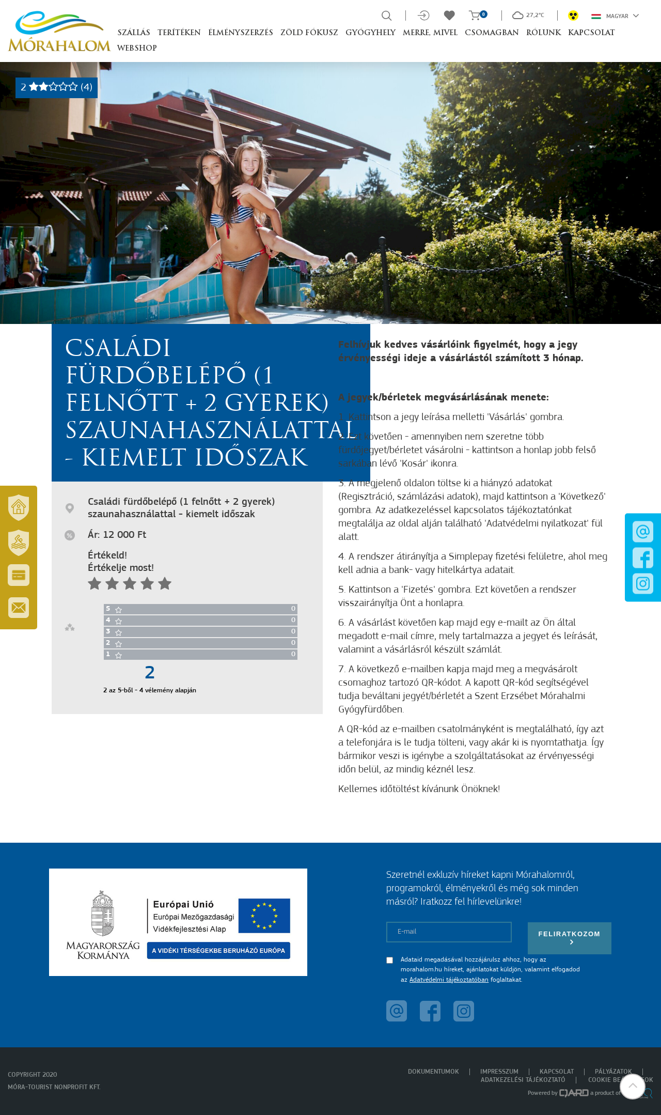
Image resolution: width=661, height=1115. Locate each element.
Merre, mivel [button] (430, 33)
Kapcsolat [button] (591, 33)
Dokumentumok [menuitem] (433, 1071)
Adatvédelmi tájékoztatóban (449, 980)
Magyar (615, 15)
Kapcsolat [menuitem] (557, 1071)
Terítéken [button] (179, 33)
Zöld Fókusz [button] (309, 33)
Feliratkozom (570, 938)
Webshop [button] (137, 49)
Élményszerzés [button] (240, 33)
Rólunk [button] (543, 33)
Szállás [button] (133, 33)
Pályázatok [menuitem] (613, 1071)
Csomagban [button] (492, 33)
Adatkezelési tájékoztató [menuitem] (523, 1080)
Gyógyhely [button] (370, 33)
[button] (633, 1086)
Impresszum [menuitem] (499, 1071)
